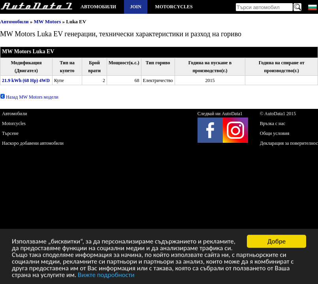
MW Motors (47, 21)
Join (135, 6)
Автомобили (98, 6)
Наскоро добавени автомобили (33, 143)
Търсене (10, 133)
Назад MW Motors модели (29, 97)
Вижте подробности (106, 275)
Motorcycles (174, 6)
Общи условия (274, 133)
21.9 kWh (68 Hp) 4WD (26, 80)
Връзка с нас (272, 123)
